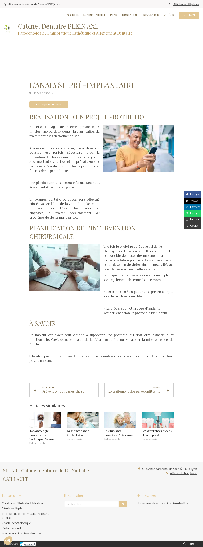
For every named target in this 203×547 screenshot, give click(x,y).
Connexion (191, 543)
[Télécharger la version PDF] (48, 104)
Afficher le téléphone (186, 4)
